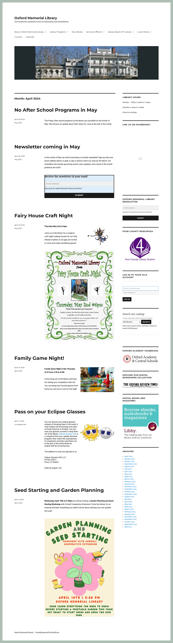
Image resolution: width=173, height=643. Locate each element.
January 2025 (129, 484)
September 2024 (130, 494)
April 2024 (18, 371)
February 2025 (130, 482)
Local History (143, 32)
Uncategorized (20, 424)
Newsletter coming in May (47, 147)
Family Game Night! (39, 358)
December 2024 (130, 487)
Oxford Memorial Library (35, 18)
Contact (18, 37)
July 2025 (128, 469)
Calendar (30, 37)
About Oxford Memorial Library (29, 32)
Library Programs (58, 32)
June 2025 (128, 472)
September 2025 (130, 464)
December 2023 (130, 517)
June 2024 (128, 502)
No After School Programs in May (55, 110)
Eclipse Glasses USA (67, 434)
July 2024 (128, 499)
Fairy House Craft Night (43, 215)
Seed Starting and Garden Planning (59, 490)
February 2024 (130, 512)
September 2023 (130, 524)
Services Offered (94, 32)
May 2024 (18, 123)
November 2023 (130, 519)
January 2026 (129, 459)
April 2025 (128, 477)
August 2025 (129, 466)
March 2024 (129, 509)
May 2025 (128, 474)
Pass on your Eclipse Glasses (49, 412)
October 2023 (129, 522)
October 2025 (129, 461)
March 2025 (129, 479)
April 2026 (128, 456)
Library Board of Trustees (119, 32)
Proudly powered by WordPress (47, 633)
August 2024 (129, 497)
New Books (77, 32)
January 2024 (129, 514)
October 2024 (129, 492)
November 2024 (130, 489)
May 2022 (128, 527)
